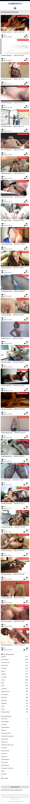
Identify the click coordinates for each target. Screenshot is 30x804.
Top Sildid (5, 778)
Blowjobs (14, 656)
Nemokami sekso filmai (14, 768)
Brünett (14, 671)
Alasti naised (14, 739)
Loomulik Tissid (14, 662)
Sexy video (14, 724)
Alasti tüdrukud (14, 765)
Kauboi (14, 680)
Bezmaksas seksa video (14, 745)
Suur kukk (14, 677)
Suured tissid (14, 665)
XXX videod (14, 748)
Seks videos (14, 718)
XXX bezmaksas (14, 727)
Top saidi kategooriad (8, 654)
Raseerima (14, 700)
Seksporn (14, 730)
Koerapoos (14, 668)
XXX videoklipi (14, 721)
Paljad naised (10, 801)
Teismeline (14, 688)
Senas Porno (14, 742)
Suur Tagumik (14, 694)
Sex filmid (14, 774)
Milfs (14, 683)
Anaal (14, 706)
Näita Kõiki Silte (15, 787)
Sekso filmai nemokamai (14, 736)
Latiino (14, 709)
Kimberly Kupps (14, 759)
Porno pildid (14, 762)
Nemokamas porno (14, 733)
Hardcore (14, 674)
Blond (14, 685)
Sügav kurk (14, 697)
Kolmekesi (14, 703)
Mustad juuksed (14, 712)
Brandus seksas (14, 750)
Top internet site (7, 716)
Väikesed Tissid (14, 691)
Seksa (14, 771)
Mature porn (14, 756)
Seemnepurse (14, 659)
